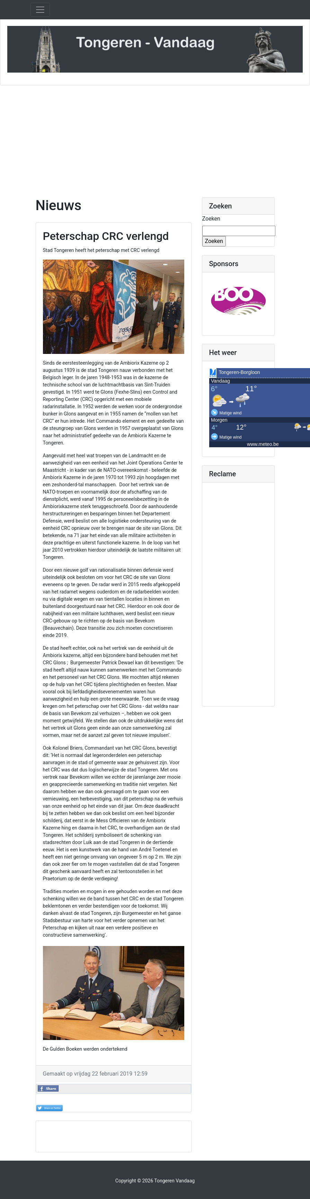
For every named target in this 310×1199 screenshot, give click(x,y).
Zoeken (211, 218)
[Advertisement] (155, 137)
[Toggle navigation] (40, 10)
